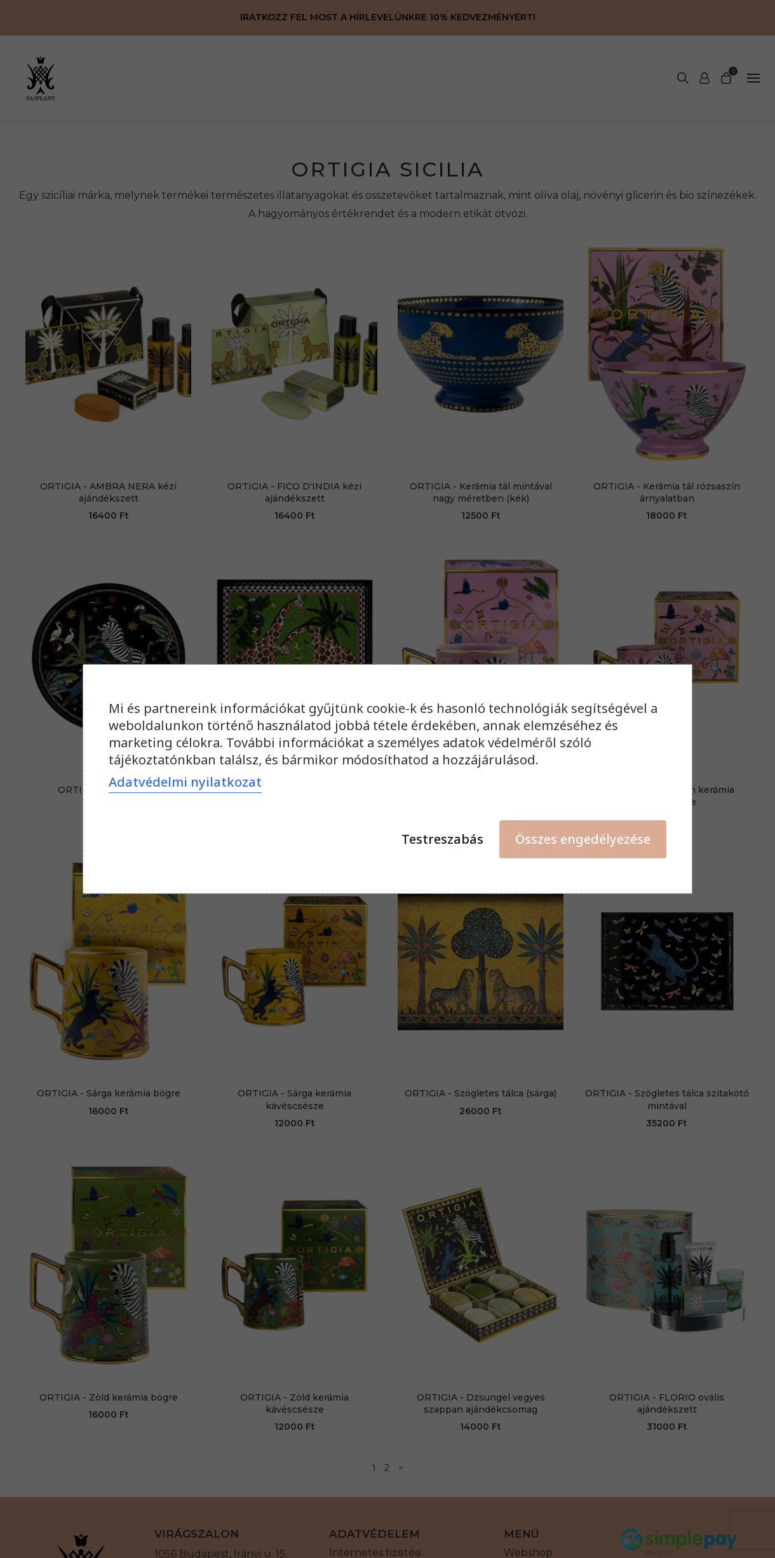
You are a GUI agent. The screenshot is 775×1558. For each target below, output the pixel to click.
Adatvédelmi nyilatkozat (185, 781)
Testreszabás (442, 839)
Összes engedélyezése (582, 839)
